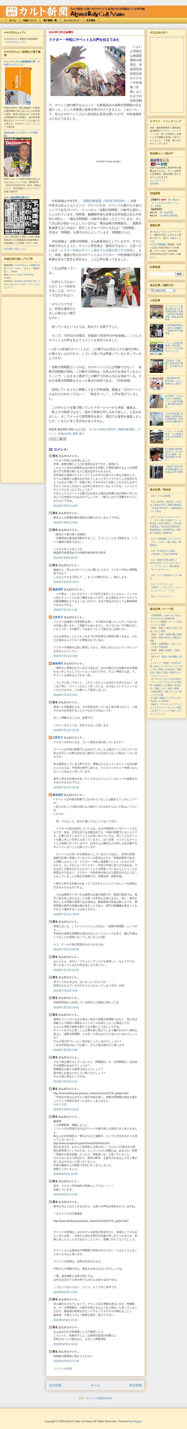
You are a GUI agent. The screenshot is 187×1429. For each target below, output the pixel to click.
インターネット (168, 666)
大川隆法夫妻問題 (169, 215)
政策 (179, 634)
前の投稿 (135, 1385)
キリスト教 (176, 691)
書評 (159, 672)
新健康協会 (155, 529)
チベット (163, 710)
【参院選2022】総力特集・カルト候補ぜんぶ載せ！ (174, 381)
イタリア (169, 707)
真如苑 (157, 533)
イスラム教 (157, 695)
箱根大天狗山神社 (166, 560)
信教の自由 (164, 637)
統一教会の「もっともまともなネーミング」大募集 (165, 202)
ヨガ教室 (167, 685)
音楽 (165, 672)
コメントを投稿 (62, 1368)
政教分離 (170, 634)
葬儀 (176, 688)
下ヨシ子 (175, 698)
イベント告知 (175, 621)
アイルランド (166, 704)
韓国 (179, 707)
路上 (82, 433)
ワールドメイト (165, 596)
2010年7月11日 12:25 (66, 730)
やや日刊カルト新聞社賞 (162, 618)
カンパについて (71, 20)
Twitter (14, 271)
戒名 (170, 688)
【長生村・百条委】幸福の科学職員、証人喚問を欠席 (174, 364)
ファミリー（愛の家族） (169, 566)
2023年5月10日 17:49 (66, 1360)
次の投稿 (55, 1385)
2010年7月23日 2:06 (65, 1049)
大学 (173, 644)
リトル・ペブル (166, 590)
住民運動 (172, 656)
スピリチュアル (166, 682)
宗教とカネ (159, 688)
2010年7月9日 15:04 (65, 522)
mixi (156, 666)
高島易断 (161, 538)
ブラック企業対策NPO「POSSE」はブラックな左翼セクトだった (174, 347)
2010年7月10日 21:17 (66, 581)
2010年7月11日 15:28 (66, 949)
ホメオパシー (156, 653)
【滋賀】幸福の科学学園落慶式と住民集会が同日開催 (174, 469)
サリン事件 (159, 631)
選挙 (75, 433)
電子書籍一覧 (50, 20)
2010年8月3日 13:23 (65, 1292)
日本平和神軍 (170, 554)
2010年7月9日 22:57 (65, 557)
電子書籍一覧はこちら (15, 249)
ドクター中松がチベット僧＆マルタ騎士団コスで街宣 (97, 250)
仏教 (166, 691)
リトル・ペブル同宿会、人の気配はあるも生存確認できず (174, 435)
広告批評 (169, 669)
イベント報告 (158, 625)
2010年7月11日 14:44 (66, 914)
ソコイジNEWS (157, 244)
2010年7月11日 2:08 (65, 655)
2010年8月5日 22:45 (65, 1344)
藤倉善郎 (58, 589)
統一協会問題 (166, 212)
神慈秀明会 (168, 529)
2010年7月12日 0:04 (65, 990)
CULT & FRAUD (25, 274)
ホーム (12, 20)
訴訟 (175, 628)
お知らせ (168, 615)
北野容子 (58, 617)
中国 (172, 710)
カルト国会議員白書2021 (16, 197)
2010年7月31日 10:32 (66, 1109)
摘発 (168, 628)
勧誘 (164, 656)
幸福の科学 (64, 433)
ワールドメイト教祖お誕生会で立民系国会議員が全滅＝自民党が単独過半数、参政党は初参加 (174, 313)
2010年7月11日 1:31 (65, 609)
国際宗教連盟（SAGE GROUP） (105, 200)
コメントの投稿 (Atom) (98, 1398)
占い (166, 679)
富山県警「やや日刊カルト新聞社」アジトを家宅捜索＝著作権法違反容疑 (174, 401)
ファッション (161, 675)
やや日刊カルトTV (15, 42)
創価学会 (167, 533)
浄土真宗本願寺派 (170, 526)
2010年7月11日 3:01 (65, 694)
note (17, 268)
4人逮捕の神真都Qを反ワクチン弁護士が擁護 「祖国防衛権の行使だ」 (174, 454)
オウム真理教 (164, 496)
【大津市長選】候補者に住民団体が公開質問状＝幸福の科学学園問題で (174, 417)
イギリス (158, 707)
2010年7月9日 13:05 (65, 505)
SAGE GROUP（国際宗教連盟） (117, 429)
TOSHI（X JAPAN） (160, 701)
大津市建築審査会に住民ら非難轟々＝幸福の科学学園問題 (174, 329)
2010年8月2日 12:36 (65, 1194)
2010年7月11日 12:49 (66, 787)
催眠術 (157, 685)
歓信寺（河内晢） (166, 501)
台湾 (154, 710)
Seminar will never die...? (26, 281)
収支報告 (90, 20)
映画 (161, 669)
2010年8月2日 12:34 (65, 1173)
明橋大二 (163, 698)
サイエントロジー (166, 517)
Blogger (137, 1421)
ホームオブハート (161, 569)
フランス (161, 714)
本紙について (29, 20)
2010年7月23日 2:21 (65, 1081)
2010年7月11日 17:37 (66, 969)
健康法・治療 (172, 650)
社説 (177, 615)
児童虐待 (163, 647)
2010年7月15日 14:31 (66, 1007)
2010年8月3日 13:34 (65, 1319)
